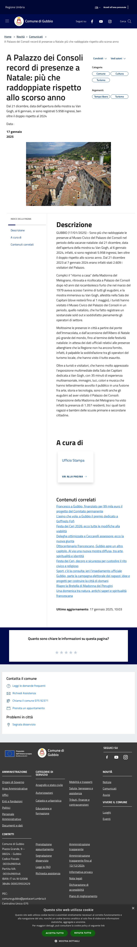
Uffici (5, 795)
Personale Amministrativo (11, 816)
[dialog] (68, 926)
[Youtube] (99, 21)
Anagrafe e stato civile (49, 785)
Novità (21, 36)
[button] (68, 941)
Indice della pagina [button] (21, 219)
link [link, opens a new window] (103, 925)
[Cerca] (129, 21)
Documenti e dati (12, 825)
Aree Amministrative (14, 788)
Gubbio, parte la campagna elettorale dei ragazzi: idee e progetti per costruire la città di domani (93, 578)
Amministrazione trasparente (79, 846)
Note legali (75, 878)
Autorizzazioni (44, 793)
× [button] (133, 908)
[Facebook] (90, 21)
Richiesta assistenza (48, 873)
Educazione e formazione (44, 810)
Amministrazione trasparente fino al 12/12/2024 (80, 860)
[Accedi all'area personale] (114, 7)
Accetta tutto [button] (55, 933)
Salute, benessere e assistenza (81, 790)
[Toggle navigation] (7, 21)
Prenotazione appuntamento (45, 846)
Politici (6, 808)
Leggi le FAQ (43, 867)
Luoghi (107, 812)
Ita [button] (98, 7)
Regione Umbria (15, 7)
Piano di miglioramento (83, 896)
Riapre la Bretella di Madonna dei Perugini (84, 585)
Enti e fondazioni (12, 801)
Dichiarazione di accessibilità (78, 887)
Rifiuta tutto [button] (82, 932)
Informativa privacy (81, 872)
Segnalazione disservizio (44, 858)
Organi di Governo (13, 782)
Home (7, 36)
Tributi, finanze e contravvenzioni (79, 802)
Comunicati (36, 36)
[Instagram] (108, 21)
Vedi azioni (119, 58)
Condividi (100, 58)
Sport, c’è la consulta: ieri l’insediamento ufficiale (89, 570)
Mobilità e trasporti (80, 782)
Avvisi (106, 795)
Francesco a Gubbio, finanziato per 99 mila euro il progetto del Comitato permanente (89, 509)
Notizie (107, 782)
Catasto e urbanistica (48, 800)
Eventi (107, 819)
